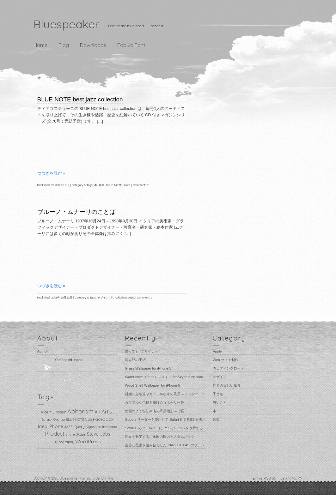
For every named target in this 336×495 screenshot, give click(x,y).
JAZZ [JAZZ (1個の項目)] (68, 427)
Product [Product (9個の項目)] (54, 433)
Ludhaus (107, 478)
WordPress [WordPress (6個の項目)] (88, 441)
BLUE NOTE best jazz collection (80, 99)
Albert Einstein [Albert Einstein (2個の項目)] (53, 412)
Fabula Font (131, 45)
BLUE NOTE (114, 185)
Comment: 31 (141, 185)
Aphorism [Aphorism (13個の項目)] (80, 411)
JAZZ (127, 185)
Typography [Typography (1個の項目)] (64, 442)
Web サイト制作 (225, 360)
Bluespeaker (66, 24)
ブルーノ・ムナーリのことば (76, 211)
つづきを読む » (51, 173)
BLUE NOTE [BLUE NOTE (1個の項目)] (75, 419)
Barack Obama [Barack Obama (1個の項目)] (53, 419)
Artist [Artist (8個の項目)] (107, 411)
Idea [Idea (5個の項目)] (42, 426)
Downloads (93, 45)
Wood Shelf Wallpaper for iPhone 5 (152, 385)
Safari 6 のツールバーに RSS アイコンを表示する (164, 428)
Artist (131, 297)
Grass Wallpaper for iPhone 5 (148, 368)
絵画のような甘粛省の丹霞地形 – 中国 (154, 411)
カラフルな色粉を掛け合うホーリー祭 (154, 402)
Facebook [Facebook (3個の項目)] (103, 419)
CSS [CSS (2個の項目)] (88, 419)
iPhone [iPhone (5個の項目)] (55, 426)
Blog (63, 45)
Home (40, 45)
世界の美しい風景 (227, 385)
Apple (217, 351)
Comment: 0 (144, 297)
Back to (288, 478)
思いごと (220, 402)
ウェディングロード (228, 368)
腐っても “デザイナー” (142, 351)
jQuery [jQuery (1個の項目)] (79, 427)
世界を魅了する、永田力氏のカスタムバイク (159, 436)
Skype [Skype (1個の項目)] (81, 434)
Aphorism (121, 297)
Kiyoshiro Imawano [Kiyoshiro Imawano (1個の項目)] (101, 427)
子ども (218, 394)
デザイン (103, 297)
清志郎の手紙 (135, 360)
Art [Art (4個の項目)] (98, 412)
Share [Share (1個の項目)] (70, 434)
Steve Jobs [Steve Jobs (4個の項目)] (98, 434)
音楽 (101, 185)
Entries (262, 478)
